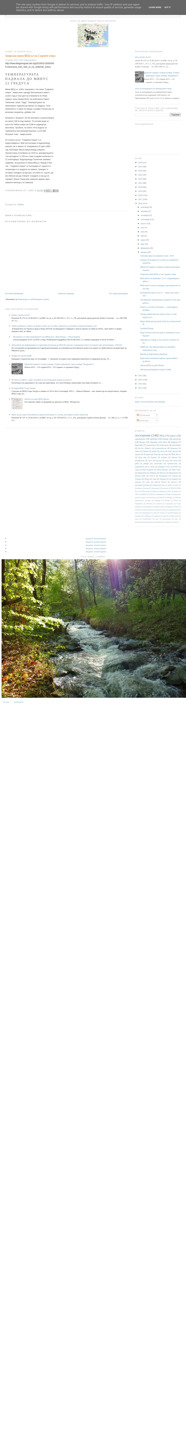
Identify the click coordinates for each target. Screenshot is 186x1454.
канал (167, 461)
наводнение (140, 439)
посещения (142, 435)
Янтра (147, 479)
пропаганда (166, 519)
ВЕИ (173, 488)
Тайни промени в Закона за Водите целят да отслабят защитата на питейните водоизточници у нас (54, 326)
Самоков (159, 504)
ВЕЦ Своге (176, 470)
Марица (153, 473)
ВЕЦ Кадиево (148, 470)
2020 (140, 187)
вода (166, 454)
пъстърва (138, 485)
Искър (142, 442)
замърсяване (146, 513)
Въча (162, 451)
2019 (140, 191)
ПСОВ (167, 500)
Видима (162, 491)
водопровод (151, 445)
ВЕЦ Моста (176, 454)
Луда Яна (142, 457)
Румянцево (163, 476)
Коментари (143, 420)
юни (143, 231)
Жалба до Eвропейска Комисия (153, 354)
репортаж (138, 522)
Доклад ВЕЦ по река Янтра (152, 365)
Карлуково (177, 494)
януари (144, 252)
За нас (6, 702)
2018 (140, 195)
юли (143, 227)
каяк (154, 513)
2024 (140, 170)
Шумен (174, 457)
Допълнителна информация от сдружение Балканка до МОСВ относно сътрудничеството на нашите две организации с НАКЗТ (66, 345)
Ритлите (149, 504)
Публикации (143, 415)
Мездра (169, 497)
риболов (159, 522)
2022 (140, 179)
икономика (176, 445)
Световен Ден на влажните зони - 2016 (157, 256)
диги (136, 513)
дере (164, 510)
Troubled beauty (147, 328)
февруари (145, 248)
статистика (158, 464)
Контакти (18, 702)
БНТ (176, 485)
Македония (142, 473)
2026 (140, 162)
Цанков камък (159, 507)
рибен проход (149, 522)
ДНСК (151, 494)
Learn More (155, 7)
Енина (168, 494)
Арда (137, 470)
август (144, 223)
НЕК (176, 497)
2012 (140, 388)
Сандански (169, 504)
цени (174, 522)
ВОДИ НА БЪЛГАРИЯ (21, 356)
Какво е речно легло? (20, 315)
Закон (137, 451)
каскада (138, 482)
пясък (175, 461)
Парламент (139, 504)
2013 (140, 384)
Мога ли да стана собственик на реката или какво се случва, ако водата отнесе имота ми (49, 414)
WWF (175, 467)
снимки (167, 522)
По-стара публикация (118, 293)
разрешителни (161, 448)
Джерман (160, 494)
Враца (176, 491)
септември (145, 219)
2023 (140, 175)
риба (137, 464)
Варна (154, 491)
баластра (157, 454)
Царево (169, 507)
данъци (157, 510)
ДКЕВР (143, 494)
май (142, 236)
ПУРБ (175, 500)
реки (176, 519)
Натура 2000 (140, 476)
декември (145, 207)
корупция (138, 516)
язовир (165, 439)
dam (162, 485)
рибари (146, 464)
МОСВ (161, 497)
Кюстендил (141, 497)
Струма (175, 476)
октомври (145, 215)
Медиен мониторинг (96, 538)
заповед (163, 479)
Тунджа (138, 479)
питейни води (173, 516)
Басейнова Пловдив (142, 488)
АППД (169, 485)
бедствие (139, 445)
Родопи (154, 457)
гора (154, 479)
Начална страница (66, 293)
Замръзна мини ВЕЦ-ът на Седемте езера (158, 274)
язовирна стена (164, 467)
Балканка (174, 448)
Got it (167, 7)
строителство (172, 464)
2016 (140, 203)
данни (154, 451)
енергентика (164, 445)
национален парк (160, 516)
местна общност (144, 448)
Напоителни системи (142, 500)
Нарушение (173, 473)
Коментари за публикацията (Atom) (33, 299)
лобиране (147, 516)
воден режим (147, 510)
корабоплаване (173, 513)
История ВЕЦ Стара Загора (23, 388)
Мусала (163, 473)
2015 (140, 375)
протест (174, 482)
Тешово (164, 457)
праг (157, 519)
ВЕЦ (161, 435)
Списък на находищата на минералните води (152, 88)
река (147, 485)
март (143, 244)
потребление (147, 519)
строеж (155, 485)
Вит (169, 491)
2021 (140, 183)
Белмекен (155, 488)
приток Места (160, 482)
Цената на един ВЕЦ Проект (36, 399)
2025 (140, 166)
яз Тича (151, 467)
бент (176, 507)
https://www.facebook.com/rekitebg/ (150, 402)
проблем (153, 439)
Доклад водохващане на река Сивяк (155, 369)
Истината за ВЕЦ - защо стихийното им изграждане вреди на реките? (41, 380)
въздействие (139, 461)
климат (162, 513)
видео (173, 435)
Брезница (165, 488)
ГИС (136, 494)
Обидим (157, 500)
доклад (158, 461)
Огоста (152, 476)
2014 (140, 379)
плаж (137, 519)
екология (177, 439)
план (148, 482)
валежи (137, 510)
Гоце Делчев (173, 451)
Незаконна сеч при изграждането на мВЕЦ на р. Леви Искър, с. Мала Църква (46, 337)
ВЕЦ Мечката (162, 470)
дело (150, 461)
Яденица (154, 442)
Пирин (145, 451)
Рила (21, 204)
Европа (174, 442)
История (147, 454)
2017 (140, 199)
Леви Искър (152, 497)
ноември (145, 211)
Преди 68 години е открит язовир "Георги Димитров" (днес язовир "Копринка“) (59, 364)
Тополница (148, 507)
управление (139, 467)
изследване (173, 479)
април (143, 240)
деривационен (173, 510)
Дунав (137, 454)
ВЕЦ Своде (145, 491)
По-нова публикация (14, 293)
